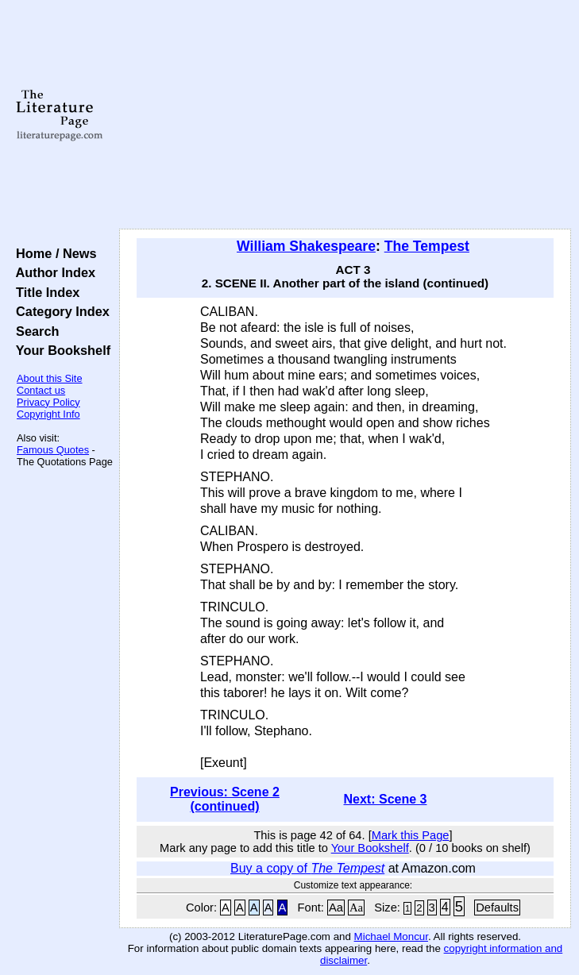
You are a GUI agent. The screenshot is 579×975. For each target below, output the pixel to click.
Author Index (52, 272)
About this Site (50, 378)
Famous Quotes (53, 450)
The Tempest (426, 246)
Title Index (44, 292)
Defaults (497, 907)
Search (34, 331)
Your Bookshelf (59, 350)
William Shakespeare (306, 246)
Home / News (53, 253)
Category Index (59, 311)
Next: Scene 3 (385, 799)
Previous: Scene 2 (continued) (225, 799)
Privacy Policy (48, 402)
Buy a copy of (307, 868)
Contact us (41, 390)
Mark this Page (411, 835)
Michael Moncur (391, 936)
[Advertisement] (345, 115)
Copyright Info (48, 414)
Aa (336, 907)
